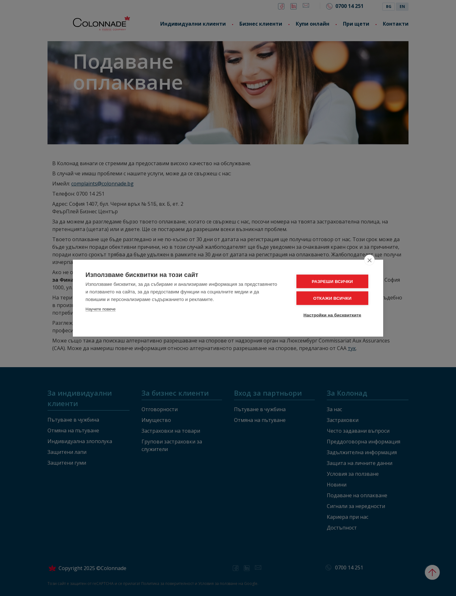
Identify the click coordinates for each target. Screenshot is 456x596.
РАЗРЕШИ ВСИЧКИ (332, 281)
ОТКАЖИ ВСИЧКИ (332, 298)
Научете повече (101, 308)
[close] (369, 259)
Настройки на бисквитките (332, 314)
